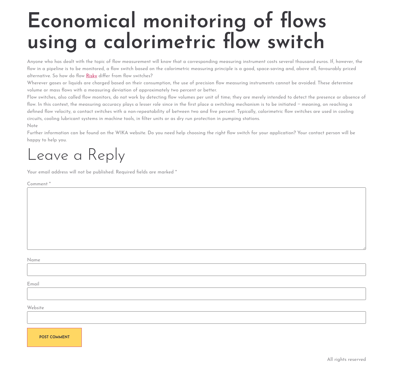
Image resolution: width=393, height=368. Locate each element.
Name (33, 260)
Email (33, 284)
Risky (91, 76)
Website (35, 308)
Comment (39, 184)
